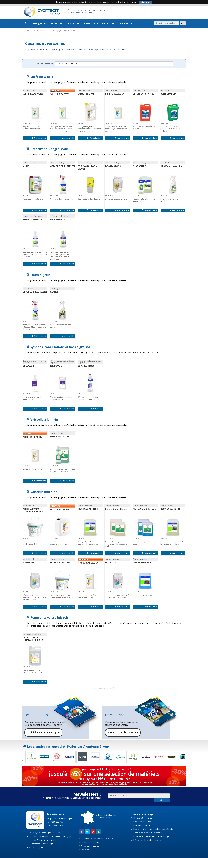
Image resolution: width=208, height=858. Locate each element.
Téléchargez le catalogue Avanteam (43, 832)
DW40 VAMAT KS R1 (142, 562)
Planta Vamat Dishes (116, 509)
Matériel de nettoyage (142, 814)
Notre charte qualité (89, 846)
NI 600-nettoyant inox (172, 166)
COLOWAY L (28, 366)
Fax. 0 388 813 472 (54, 825)
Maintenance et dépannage (40, 843)
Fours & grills (40, 275)
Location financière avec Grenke (42, 840)
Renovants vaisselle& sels (49, 617)
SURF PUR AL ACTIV (115, 94)
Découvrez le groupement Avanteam (96, 838)
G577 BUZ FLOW (86, 366)
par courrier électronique (59, 818)
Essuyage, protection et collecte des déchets (152, 829)
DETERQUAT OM (168, 94)
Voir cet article (39, 138)
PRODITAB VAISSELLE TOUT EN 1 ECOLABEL (33, 510)
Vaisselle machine (43, 492)
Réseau (57, 23)
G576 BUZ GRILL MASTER (62, 166)
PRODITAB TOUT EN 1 (61, 562)
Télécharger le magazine (123, 732)
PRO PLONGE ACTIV (32, 437)
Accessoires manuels (141, 825)
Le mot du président (89, 842)
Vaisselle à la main (44, 419)
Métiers (108, 23)
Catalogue (39, 23)
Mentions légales (35, 847)
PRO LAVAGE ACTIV (59, 509)
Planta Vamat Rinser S (144, 509)
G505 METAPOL (57, 219)
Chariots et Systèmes (141, 818)
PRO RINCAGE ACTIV (88, 563)
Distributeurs (91, 23)
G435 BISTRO (139, 166)
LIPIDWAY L (56, 366)
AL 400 (26, 166)
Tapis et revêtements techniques (146, 832)
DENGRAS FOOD (113, 166)
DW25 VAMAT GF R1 (170, 509)
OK (161, 800)
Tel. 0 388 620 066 (54, 822)
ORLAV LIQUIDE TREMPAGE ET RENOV (33, 638)
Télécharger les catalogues (43, 732)
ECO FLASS (110, 562)
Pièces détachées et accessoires (146, 840)
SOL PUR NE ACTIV (59, 94)
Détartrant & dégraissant (49, 149)
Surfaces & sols (41, 77)
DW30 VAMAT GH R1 (88, 509)
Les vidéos (84, 849)
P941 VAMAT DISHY (59, 436)
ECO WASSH (28, 562)
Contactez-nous (127, 23)
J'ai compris (145, 2)
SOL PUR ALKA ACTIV (33, 94)
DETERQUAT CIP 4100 (143, 94)
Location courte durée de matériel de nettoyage (49, 836)
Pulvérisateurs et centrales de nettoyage (150, 836)
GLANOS (54, 292)
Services (73, 23)
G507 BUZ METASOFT (33, 219)
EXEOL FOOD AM (86, 94)
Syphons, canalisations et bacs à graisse (60, 347)
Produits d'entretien (141, 821)
